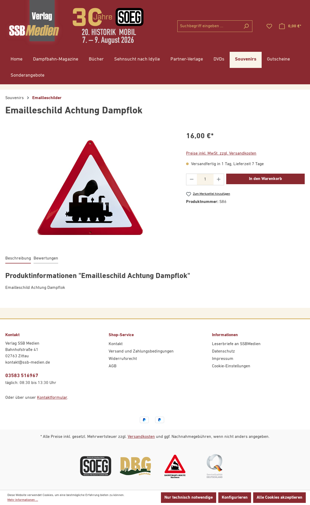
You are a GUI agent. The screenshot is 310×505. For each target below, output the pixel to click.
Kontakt (116, 344)
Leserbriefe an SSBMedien (236, 344)
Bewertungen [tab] (46, 258)
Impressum (222, 359)
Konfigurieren (235, 497)
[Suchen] (246, 26)
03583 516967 (21, 375)
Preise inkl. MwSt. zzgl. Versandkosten (221, 153)
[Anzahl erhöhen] (218, 179)
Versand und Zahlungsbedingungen (141, 351)
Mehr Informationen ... (22, 500)
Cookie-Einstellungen (231, 366)
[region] (90, 187)
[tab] (18, 258)
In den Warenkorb (265, 179)
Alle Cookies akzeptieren (279, 497)
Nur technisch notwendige (188, 497)
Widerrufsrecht (123, 359)
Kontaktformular (52, 398)
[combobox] (208, 26)
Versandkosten (141, 437)
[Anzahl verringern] (191, 179)
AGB (113, 366)
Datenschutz (223, 351)
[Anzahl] (205, 179)
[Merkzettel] (269, 26)
